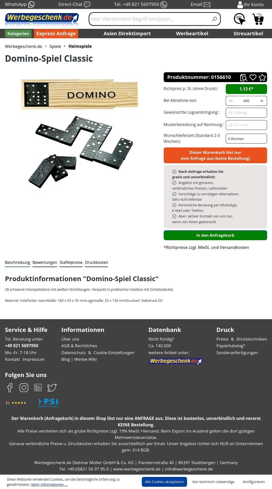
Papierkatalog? (232, 345)
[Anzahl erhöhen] (262, 101)
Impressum (32, 359)
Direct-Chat (74, 4)
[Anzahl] (246, 101)
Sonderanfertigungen (238, 352)
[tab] (17, 262)
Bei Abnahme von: (180, 100)
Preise (224, 339)
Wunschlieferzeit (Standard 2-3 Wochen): (191, 138)
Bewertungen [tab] (43, 262)
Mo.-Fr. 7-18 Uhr (20, 352)
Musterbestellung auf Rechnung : (193, 124)
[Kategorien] (18, 33)
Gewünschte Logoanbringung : (190, 112)
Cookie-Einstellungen (113, 352)
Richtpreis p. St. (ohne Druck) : (191, 88)
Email (201, 4)
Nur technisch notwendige (216, 482)
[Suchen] (215, 19)
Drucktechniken (252, 339)
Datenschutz (74, 352)
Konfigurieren (254, 482)
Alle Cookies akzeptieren (169, 482)
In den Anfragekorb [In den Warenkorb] (215, 235)
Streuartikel (249, 33)
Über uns (70, 339)
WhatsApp (19, 4)
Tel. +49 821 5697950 (140, 4)
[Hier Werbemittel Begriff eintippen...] (149, 19)
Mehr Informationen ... (47, 484)
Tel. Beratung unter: (23, 339)
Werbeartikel (193, 33)
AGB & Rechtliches (80, 345)
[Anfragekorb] (258, 19)
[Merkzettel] (240, 19)
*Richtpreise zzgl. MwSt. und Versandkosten (205, 247)
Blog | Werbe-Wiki (79, 359)
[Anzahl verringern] (231, 101)
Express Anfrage (54, 33)
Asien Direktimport (127, 33)
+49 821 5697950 (21, 345)
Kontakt (12, 359)
